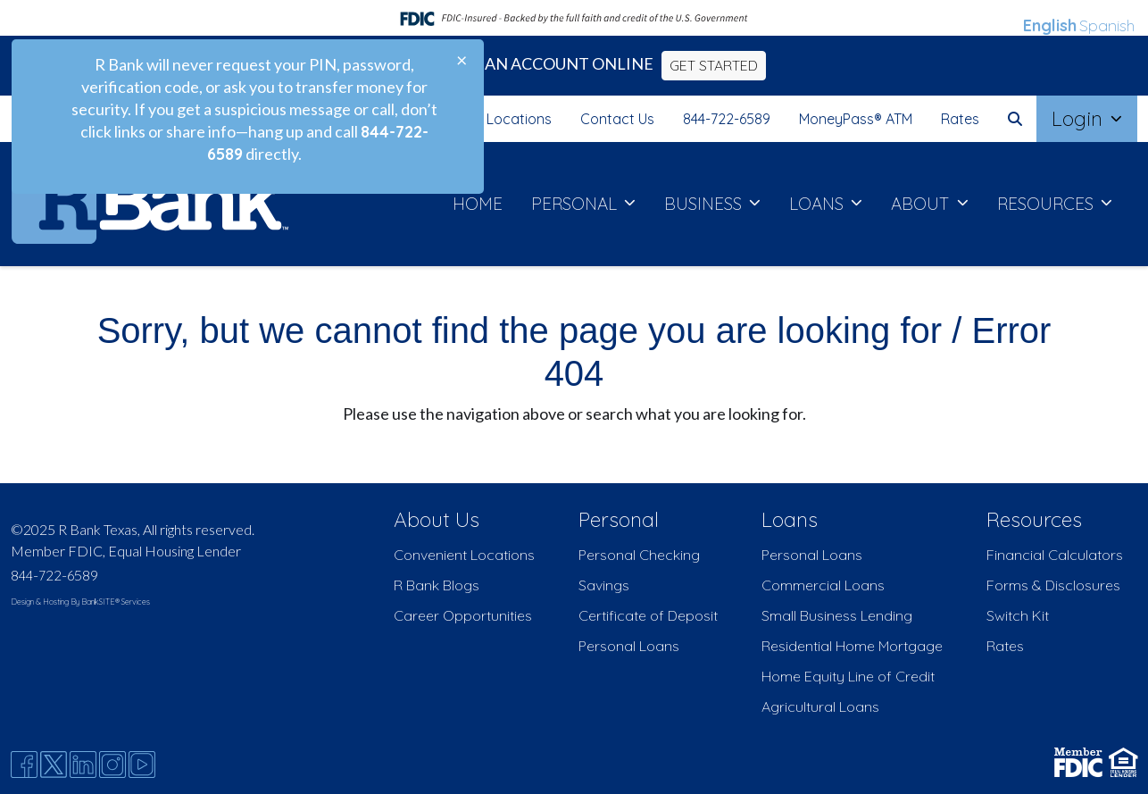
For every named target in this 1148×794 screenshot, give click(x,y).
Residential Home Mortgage (852, 646)
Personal (618, 519)
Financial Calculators (1054, 555)
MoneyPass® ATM (855, 119)
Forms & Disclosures (1053, 585)
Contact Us (617, 119)
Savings (603, 585)
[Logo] (149, 204)
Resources (1034, 519)
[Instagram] (112, 764)
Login (1080, 118)
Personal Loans (628, 646)
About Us (436, 519)
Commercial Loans (823, 585)
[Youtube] (142, 764)
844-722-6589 (726, 119)
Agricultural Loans (820, 706)
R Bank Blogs (436, 585)
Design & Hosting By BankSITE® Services (80, 601)
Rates (960, 119)
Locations (519, 119)
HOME (478, 203)
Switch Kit (1017, 615)
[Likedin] (83, 764)
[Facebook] (24, 764)
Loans (789, 519)
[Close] (448, 60)
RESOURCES (1047, 203)
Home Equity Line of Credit (848, 676)
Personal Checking (639, 555)
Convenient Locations (464, 555)
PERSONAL (576, 203)
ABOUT (922, 203)
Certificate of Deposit (648, 615)
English (1050, 25)
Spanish (1107, 25)
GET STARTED (714, 65)
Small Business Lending (836, 615)
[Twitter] (53, 764)
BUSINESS (705, 203)
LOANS (818, 203)
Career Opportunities (463, 615)
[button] (1015, 119)
